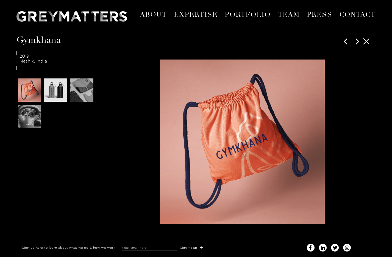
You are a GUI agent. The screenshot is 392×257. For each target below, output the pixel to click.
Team (289, 14)
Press (319, 14)
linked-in (323, 248)
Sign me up (188, 247)
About (153, 14)
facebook (311, 247)
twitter (335, 247)
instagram (347, 247)
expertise (196, 14)
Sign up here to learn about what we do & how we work (68, 247)
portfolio (248, 14)
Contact (357, 14)
